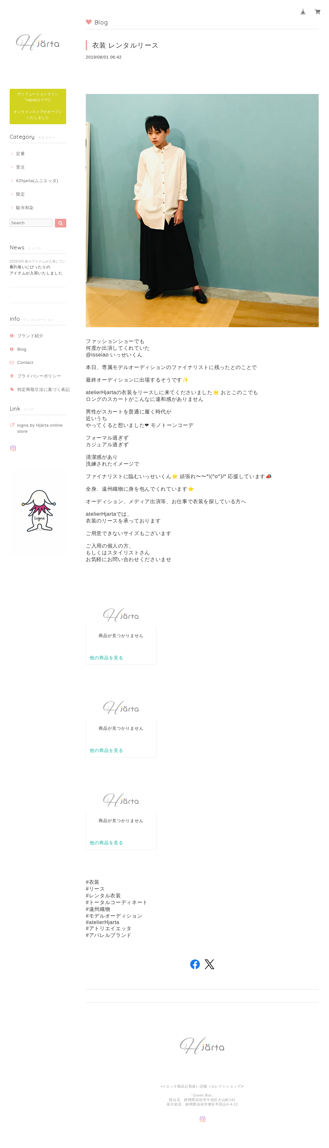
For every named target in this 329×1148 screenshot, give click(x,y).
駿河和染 (25, 207)
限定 (20, 194)
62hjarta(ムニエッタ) (37, 180)
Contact (25, 362)
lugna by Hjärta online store (40, 428)
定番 (20, 153)
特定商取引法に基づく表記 (43, 389)
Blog (22, 349)
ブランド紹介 (30, 335)
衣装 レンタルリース (125, 45)
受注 (20, 167)
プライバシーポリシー (39, 376)
